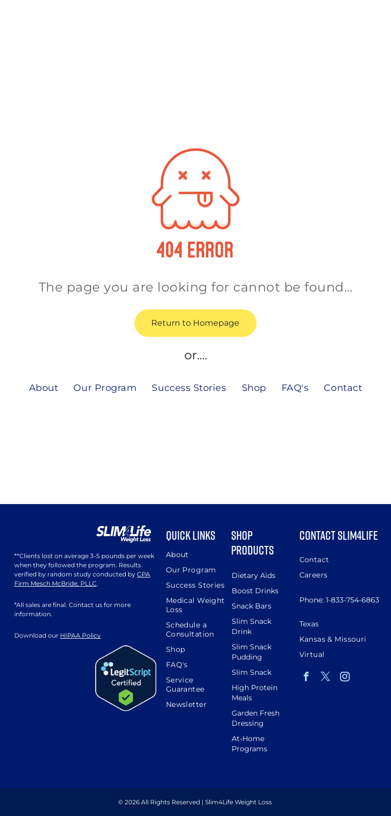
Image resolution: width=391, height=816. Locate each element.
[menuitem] (43, 388)
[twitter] (326, 678)
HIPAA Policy (80, 635)
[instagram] (345, 678)
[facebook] (306, 678)
